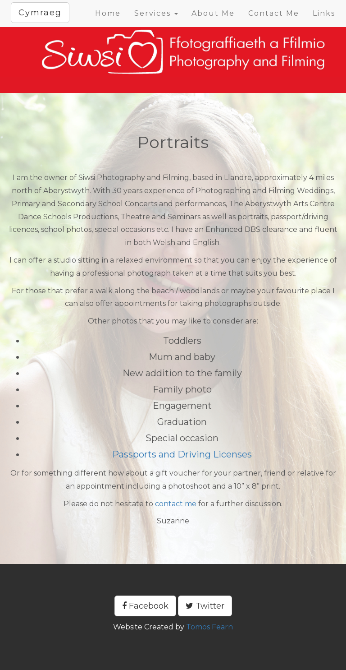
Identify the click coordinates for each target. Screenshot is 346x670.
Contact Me (273, 13)
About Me (213, 13)
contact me (175, 503)
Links (324, 13)
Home (108, 13)
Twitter (205, 606)
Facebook (145, 606)
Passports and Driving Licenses (182, 454)
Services (156, 13)
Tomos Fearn (209, 627)
